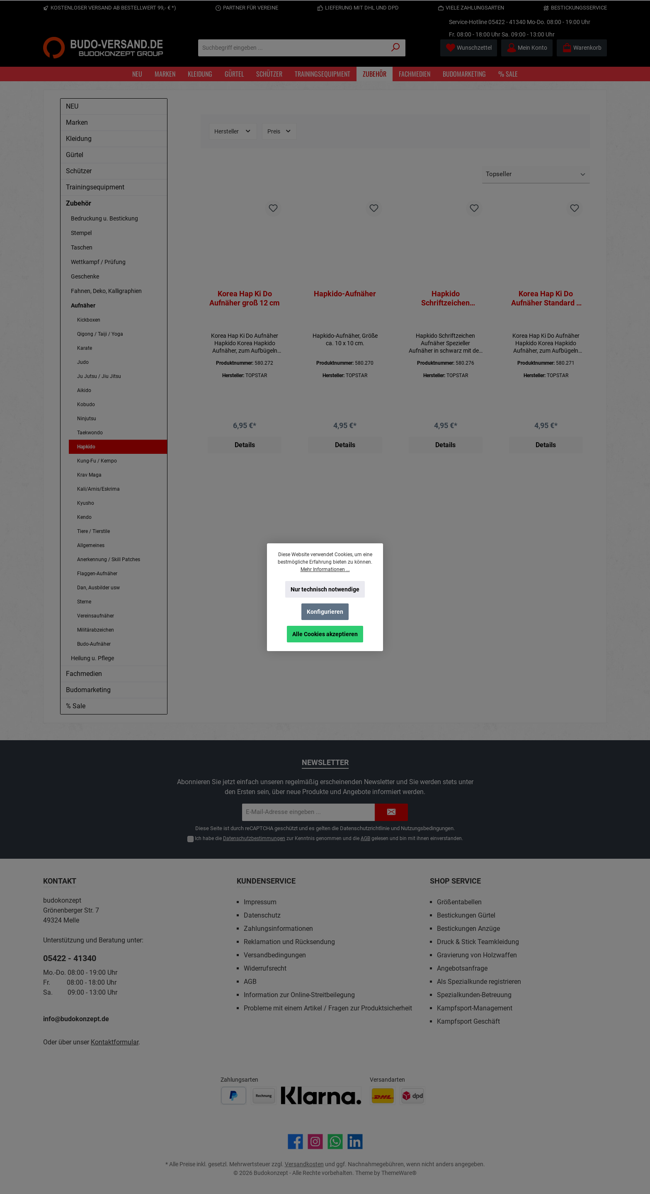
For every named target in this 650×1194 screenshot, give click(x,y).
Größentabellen (459, 902)
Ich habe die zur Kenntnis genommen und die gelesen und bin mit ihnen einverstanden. (329, 838)
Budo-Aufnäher (94, 644)
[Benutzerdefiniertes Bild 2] (263, 1095)
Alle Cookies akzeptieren (325, 634)
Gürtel (74, 155)
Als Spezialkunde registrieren (479, 982)
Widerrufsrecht (265, 968)
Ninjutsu (86, 418)
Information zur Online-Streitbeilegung (299, 995)
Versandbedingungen (275, 955)
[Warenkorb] (582, 47)
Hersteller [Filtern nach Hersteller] (233, 131)
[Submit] (391, 812)
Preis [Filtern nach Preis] (279, 131)
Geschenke (85, 276)
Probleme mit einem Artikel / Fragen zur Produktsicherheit (328, 1008)
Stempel (81, 233)
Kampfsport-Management (474, 1008)
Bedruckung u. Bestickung (104, 218)
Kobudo (86, 404)
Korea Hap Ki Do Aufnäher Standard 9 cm (545, 298)
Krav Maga (89, 475)
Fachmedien (84, 674)
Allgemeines (90, 545)
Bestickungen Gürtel (466, 915)
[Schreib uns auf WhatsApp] (335, 1141)
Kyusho (85, 503)
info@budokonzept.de (76, 1019)
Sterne (84, 602)
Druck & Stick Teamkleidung (478, 942)
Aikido (84, 390)
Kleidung (79, 139)
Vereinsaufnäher (95, 616)
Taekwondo (90, 433)
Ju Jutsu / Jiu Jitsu (99, 376)
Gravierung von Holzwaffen (477, 955)
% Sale (75, 706)
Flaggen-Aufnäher (97, 573)
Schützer (79, 171)
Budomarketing (88, 690)
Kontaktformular (114, 1042)
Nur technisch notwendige (325, 589)
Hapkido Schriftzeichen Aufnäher (445, 298)
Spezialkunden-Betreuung (474, 995)
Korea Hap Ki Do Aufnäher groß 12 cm (244, 298)
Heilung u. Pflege (92, 658)
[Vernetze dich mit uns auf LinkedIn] (355, 1141)
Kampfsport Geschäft (468, 1021)
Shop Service (455, 881)
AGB (365, 838)
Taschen (81, 247)
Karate (84, 348)
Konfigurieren (325, 611)
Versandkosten (304, 1164)
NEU (72, 106)
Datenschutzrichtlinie (365, 828)
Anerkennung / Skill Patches (108, 559)
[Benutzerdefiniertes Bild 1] (234, 1095)
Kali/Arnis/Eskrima (98, 489)
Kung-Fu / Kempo (97, 461)
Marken (77, 122)
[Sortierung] (536, 175)
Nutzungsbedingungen (427, 828)
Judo (83, 362)
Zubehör (78, 203)
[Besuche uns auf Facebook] (295, 1141)
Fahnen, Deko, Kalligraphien (106, 291)
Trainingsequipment (95, 187)
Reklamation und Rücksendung (289, 942)
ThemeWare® (399, 1173)
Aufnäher (83, 305)
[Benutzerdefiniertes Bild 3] (321, 1095)
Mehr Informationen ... (325, 569)
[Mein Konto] (527, 47)
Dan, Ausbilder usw (98, 588)
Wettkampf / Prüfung (98, 262)
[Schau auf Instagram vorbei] (315, 1141)
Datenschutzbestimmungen (254, 838)
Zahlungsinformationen (278, 928)
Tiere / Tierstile (93, 531)
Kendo (84, 517)
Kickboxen (88, 320)
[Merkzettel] (468, 47)
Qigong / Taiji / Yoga (100, 334)
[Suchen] (395, 47)
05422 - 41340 (507, 22)
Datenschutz (262, 915)
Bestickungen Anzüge (468, 928)
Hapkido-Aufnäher (345, 293)
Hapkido (86, 447)
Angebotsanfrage (462, 968)
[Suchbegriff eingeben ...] (292, 47)
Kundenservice (266, 881)
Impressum (260, 902)
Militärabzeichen (95, 630)
